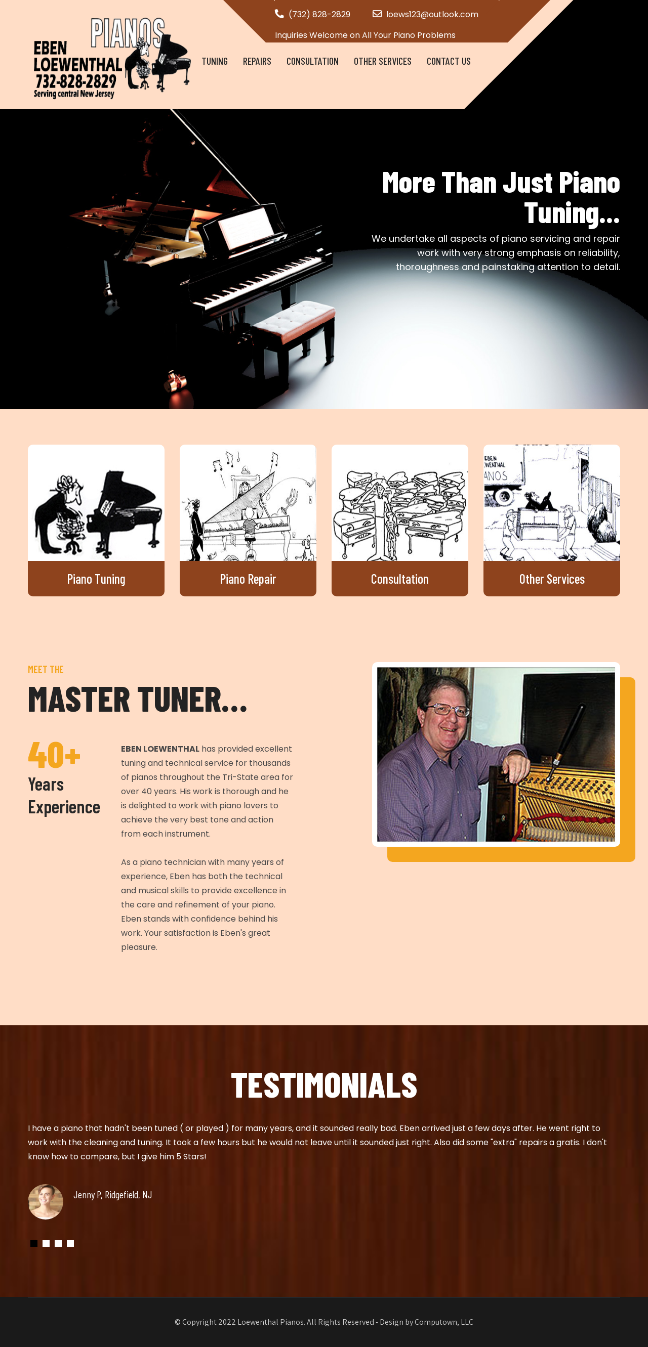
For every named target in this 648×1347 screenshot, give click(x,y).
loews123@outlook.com (432, 14)
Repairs (257, 61)
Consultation (313, 61)
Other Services (383, 61)
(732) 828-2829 (319, 14)
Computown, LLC (444, 1322)
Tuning (214, 61)
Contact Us (449, 61)
